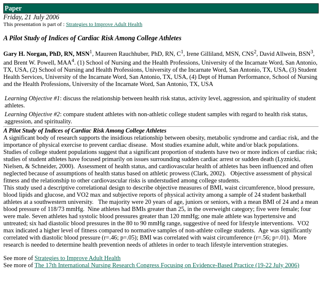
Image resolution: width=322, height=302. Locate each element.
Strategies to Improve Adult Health (104, 24)
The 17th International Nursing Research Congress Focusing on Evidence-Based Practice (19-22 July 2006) (166, 265)
